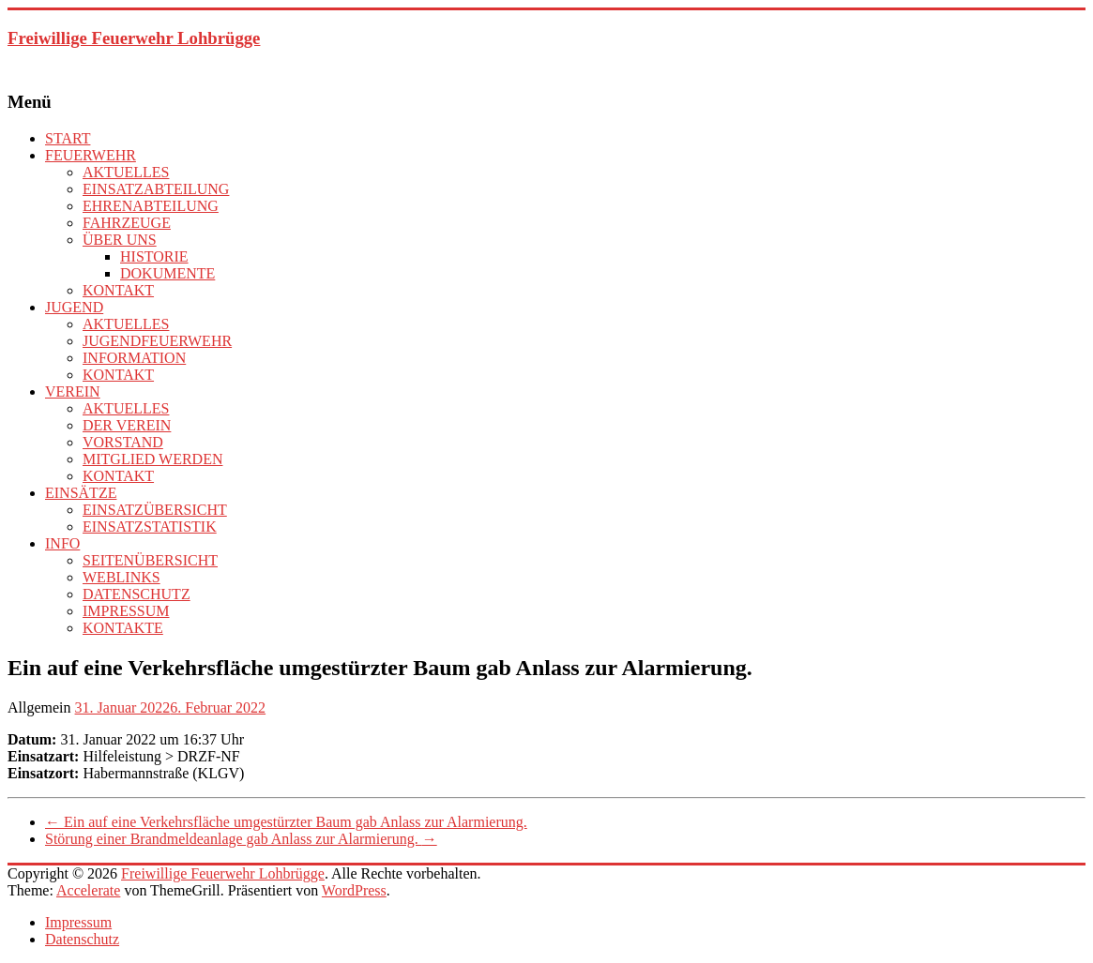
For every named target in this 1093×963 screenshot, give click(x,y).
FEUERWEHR (90, 155)
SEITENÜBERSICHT (150, 560)
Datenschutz (82, 939)
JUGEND (74, 307)
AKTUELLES (126, 172)
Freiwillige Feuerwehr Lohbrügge (134, 38)
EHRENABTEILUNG (151, 206)
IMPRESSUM (126, 611)
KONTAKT (118, 290)
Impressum (78, 922)
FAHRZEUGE (127, 223)
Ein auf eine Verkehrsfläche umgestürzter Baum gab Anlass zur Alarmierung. (286, 822)
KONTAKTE (123, 628)
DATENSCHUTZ (136, 594)
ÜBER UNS (120, 240)
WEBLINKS (121, 577)
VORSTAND (123, 442)
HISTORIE (154, 256)
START (67, 138)
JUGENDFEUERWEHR (157, 341)
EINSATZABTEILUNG (156, 189)
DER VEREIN (127, 425)
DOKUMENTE (167, 273)
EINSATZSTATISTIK (150, 526)
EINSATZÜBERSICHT (155, 510)
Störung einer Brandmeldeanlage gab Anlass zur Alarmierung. (241, 839)
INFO (62, 543)
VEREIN (72, 391)
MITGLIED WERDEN (152, 459)
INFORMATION (134, 358)
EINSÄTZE (80, 493)
